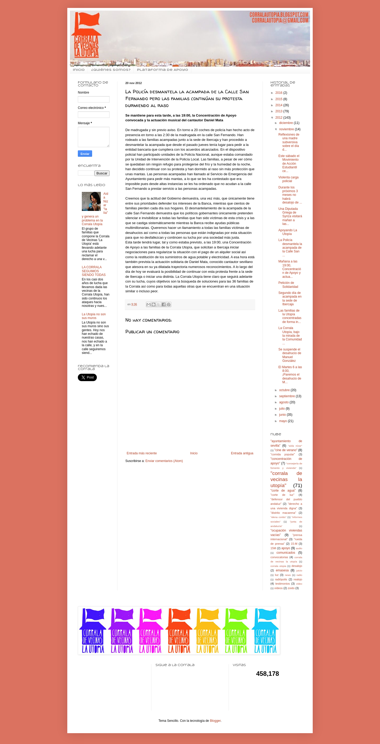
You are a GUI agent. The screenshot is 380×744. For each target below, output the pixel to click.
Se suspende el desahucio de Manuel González (289, 355)
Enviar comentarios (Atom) (164, 461)
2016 (279, 93)
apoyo (285, 548)
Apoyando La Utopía (287, 232)
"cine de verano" (285, 450)
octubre (285, 390)
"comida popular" (282, 454)
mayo (283, 421)
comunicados (286, 552)
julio (282, 408)
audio (299, 548)
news (288, 575)
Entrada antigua (242, 453)
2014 (279, 105)
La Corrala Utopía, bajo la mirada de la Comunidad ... (290, 335)
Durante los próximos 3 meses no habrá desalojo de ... (290, 195)
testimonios (283, 583)
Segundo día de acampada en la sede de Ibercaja (290, 298)
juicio (299, 570)
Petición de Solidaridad (288, 284)
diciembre (286, 123)
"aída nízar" (295, 445)
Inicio (194, 453)
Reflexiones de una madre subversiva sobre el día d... (288, 142)
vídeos (278, 588)
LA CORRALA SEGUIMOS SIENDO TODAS (94, 271)
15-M (294, 543)
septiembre (287, 396)
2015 (279, 99)
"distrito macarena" (283, 512)
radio (299, 575)
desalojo (297, 565)
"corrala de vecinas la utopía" (286, 479)
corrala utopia (278, 566)
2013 (279, 111)
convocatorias (279, 557)
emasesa (282, 570)
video (299, 583)
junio (283, 415)
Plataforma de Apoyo (162, 70)
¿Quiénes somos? (111, 70)
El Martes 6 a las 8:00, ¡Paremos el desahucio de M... (290, 374)
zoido (291, 588)
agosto (284, 402)
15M (273, 548)
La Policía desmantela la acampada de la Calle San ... (290, 247)
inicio (79, 70)
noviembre (287, 129)
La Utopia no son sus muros (94, 316)
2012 (279, 117)
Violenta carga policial (288, 179)
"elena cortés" (278, 517)
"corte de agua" (283, 490)
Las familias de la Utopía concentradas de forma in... (289, 316)
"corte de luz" (282, 494)
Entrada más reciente (142, 453)
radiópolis (281, 579)
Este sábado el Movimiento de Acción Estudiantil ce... (288, 163)
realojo (298, 579)
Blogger (215, 721)
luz (277, 574)
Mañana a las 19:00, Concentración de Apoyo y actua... (289, 269)
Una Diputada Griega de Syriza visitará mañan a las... (290, 216)
